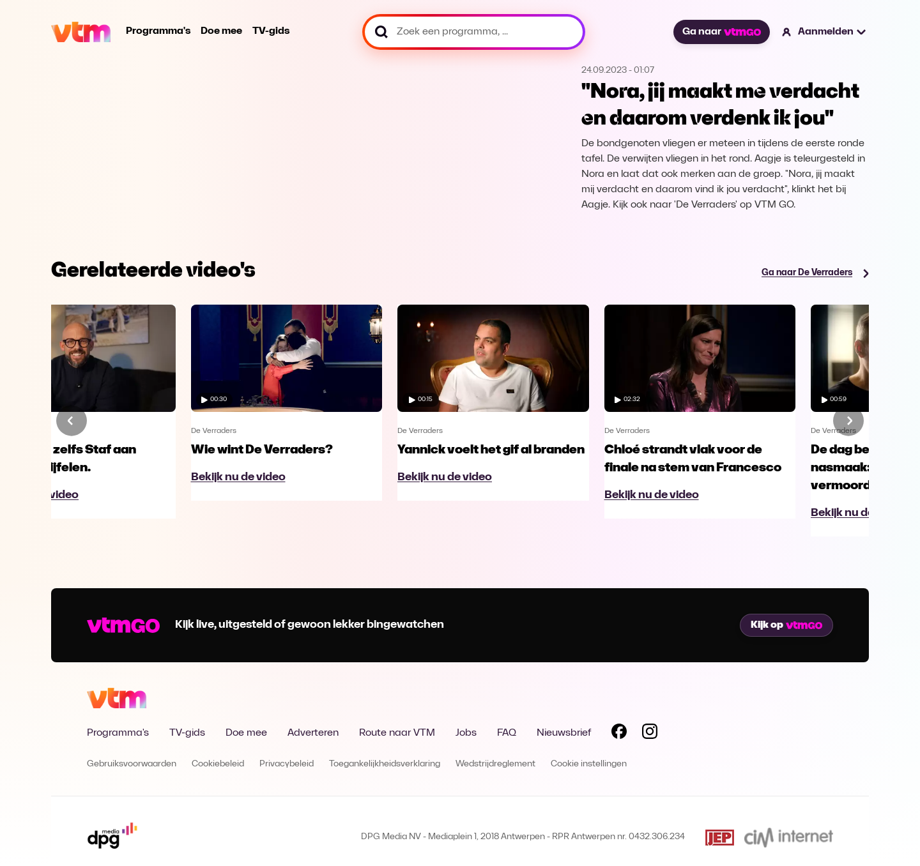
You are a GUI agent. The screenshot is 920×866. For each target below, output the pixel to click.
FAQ (506, 733)
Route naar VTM (397, 733)
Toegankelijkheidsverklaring (384, 764)
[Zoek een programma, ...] (474, 32)
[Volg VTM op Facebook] (619, 734)
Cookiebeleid (218, 764)
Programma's (158, 31)
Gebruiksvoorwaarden (131, 764)
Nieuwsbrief (564, 733)
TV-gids (270, 31)
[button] (824, 32)
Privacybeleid (286, 764)
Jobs (466, 733)
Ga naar (721, 32)
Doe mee (221, 31)
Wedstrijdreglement (495, 764)
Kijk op (786, 625)
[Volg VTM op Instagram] (649, 734)
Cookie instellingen (589, 764)
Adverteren (313, 733)
